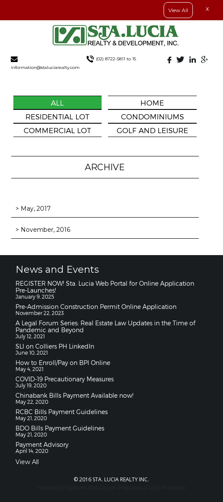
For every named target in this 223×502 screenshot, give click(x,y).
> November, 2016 (42, 230)
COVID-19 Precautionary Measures (64, 379)
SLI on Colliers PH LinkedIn (54, 346)
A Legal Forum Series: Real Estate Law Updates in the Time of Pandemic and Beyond (105, 326)
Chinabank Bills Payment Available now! (74, 395)
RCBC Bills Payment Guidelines (61, 411)
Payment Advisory (41, 444)
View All (178, 10)
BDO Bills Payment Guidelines (59, 428)
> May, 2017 (33, 208)
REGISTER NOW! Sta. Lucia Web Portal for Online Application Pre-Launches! (104, 287)
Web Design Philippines (115, 488)
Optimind (76, 488)
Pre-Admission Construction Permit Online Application (96, 306)
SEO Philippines (167, 488)
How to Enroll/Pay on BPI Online (62, 362)
